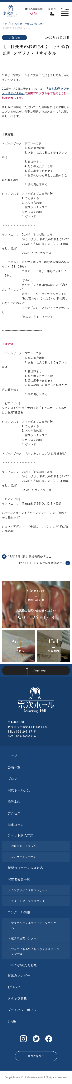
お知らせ (14, 37)
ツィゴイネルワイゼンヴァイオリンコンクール (35, 951)
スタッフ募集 (17, 998)
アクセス (14, 813)
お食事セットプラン (23, 846)
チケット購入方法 (20, 835)
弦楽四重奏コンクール (25, 938)
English (13, 1021)
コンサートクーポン (23, 856)
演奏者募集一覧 (19, 879)
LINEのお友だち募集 (22, 965)
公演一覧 (14, 767)
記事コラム (16, 825)
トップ (12, 756)
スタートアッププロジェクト (29, 901)
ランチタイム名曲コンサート (29, 890)
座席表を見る (35, 1056)
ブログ (12, 779)
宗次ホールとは (19, 790)
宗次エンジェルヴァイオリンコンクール (35, 925)
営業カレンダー (19, 975)
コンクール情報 (19, 912)
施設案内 (14, 802)
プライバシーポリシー (24, 1010)
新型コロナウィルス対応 (25, 868)
